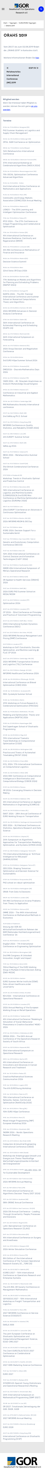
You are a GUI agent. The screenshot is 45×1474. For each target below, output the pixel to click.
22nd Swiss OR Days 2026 (15, 271)
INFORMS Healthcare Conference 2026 (21, 673)
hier (37, 58)
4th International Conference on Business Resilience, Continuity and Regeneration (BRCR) (19, 238)
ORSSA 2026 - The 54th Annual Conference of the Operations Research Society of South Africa (21, 1039)
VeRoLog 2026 (9, 446)
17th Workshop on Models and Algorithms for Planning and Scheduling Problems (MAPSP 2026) (22, 282)
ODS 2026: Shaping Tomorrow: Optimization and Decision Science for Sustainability (21, 871)
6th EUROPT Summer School (16, 437)
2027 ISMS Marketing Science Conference (22, 1365)
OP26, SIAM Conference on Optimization (21, 142)
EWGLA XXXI (8, 1325)
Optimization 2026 (11, 603)
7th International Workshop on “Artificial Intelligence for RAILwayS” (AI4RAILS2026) (21, 857)
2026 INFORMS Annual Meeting (17, 1182)
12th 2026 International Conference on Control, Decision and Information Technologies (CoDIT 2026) (21, 556)
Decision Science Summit (15, 262)
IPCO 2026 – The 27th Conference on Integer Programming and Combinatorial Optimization (21, 224)
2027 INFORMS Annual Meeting (17, 1418)
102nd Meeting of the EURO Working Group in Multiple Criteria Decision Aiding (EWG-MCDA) (22, 970)
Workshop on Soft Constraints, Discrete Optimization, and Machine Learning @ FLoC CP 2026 (21, 650)
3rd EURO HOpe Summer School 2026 (20, 360)
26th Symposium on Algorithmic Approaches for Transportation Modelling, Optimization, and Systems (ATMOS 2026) (22, 842)
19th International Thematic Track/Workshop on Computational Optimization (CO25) (19, 741)
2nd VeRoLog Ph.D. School (15, 416)
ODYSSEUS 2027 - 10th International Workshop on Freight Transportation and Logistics (21, 1301)
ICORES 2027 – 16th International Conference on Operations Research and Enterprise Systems (22, 1275)
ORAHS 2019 (15, 36)
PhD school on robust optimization (19, 883)
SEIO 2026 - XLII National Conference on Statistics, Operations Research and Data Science (22, 828)
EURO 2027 (8, 1374)
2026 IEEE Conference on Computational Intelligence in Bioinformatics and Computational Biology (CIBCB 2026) (22, 778)
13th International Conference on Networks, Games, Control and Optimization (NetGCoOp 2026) (18, 1100)
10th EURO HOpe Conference (16, 1112)
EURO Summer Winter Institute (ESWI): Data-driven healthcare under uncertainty (20, 984)
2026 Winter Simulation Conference (19, 1249)
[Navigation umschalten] (3, 9)
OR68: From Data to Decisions (16, 892)
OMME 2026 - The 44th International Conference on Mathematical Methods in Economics (22, 915)
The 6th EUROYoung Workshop (17, 1088)
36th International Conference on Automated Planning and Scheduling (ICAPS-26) (20, 325)
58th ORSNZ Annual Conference (18, 1202)
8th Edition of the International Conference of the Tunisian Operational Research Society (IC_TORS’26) (21, 1261)
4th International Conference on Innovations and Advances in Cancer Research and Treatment (20, 1065)
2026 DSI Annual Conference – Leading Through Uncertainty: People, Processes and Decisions (21, 1214)
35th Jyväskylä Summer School (17, 694)
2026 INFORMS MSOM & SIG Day (17, 521)
